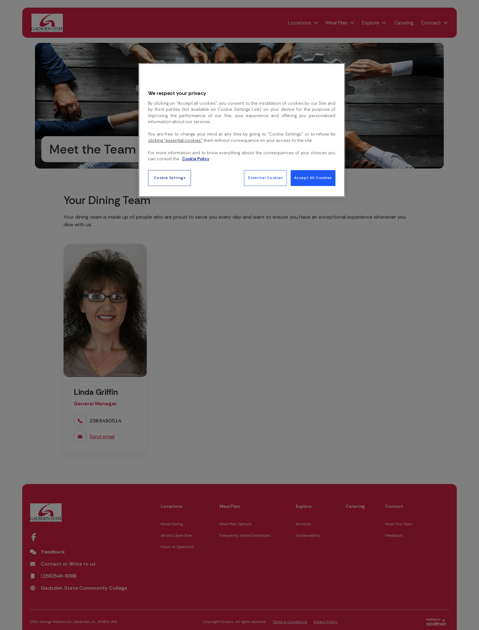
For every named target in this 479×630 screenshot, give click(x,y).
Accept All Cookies (313, 178)
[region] (241, 130)
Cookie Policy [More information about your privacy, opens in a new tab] (195, 159)
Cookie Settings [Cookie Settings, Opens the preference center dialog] (170, 178)
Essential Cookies (265, 178)
